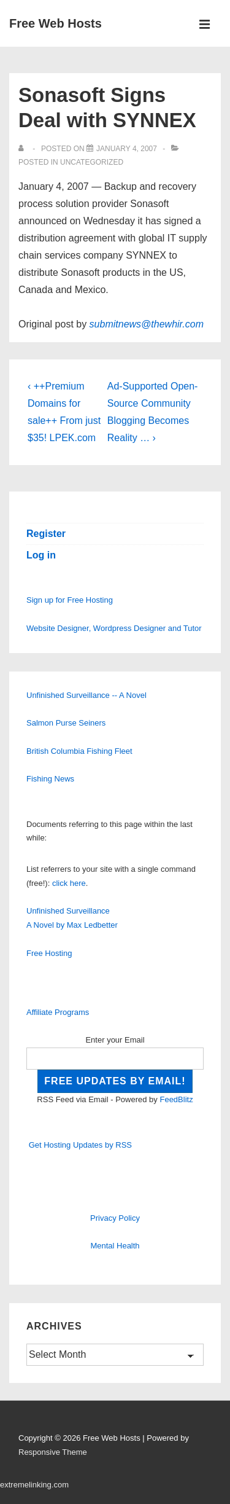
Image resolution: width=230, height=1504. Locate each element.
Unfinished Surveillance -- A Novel (86, 695)
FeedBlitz (176, 1099)
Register (46, 533)
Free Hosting (49, 953)
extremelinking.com (34, 1484)
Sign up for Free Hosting (69, 600)
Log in (41, 555)
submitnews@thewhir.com (147, 324)
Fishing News (50, 778)
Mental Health (114, 1245)
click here (69, 883)
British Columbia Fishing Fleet (79, 751)
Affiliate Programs (57, 1012)
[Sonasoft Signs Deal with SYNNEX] (126, 148)
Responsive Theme (52, 1452)
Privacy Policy (115, 1218)
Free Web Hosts (55, 23)
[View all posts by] (23, 148)
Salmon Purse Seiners (65, 722)
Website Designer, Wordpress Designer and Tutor (114, 628)
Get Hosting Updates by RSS (80, 1145)
